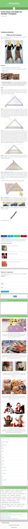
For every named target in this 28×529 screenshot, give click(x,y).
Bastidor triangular (5, 67)
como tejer (10, 493)
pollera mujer (5, 240)
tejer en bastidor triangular (13, 240)
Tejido (17, 240)
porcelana (13, 498)
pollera (3, 240)
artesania (13, 490)
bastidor (2, 491)
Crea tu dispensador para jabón (14, 354)
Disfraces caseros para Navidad (14, 428)
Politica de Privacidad (5, 522)
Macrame (2, 464)
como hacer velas (4, 493)
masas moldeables (4, 497)
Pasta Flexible (3, 467)
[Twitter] (10, 236)
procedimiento (3, 500)
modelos (24, 497)
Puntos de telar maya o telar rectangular (11, 518)
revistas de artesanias (16, 502)
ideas (8, 495)
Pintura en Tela (3, 470)
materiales (10, 497)
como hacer (11, 491)
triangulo (12, 241)
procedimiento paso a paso (11, 500)
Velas (2, 483)
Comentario (3, 276)
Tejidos (19, 240)
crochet (6, 70)
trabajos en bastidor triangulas (6, 241)
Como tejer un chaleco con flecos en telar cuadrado (13, 514)
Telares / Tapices (3, 479)
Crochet (2, 451)
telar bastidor (21, 240)
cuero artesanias (22, 493)
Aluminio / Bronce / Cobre (5, 438)
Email (2, 287)
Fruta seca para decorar (14, 395)
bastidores (7, 491)
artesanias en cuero (23, 490)
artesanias (17, 490)
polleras (8, 240)
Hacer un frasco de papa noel (14, 372)
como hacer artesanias (18, 491)
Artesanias (14, 3)
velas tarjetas (3, 507)
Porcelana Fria (3, 473)
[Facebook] (4, 236)
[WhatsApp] (17, 236)
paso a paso (3, 498)
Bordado (2, 448)
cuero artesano (3, 495)
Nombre (2, 283)
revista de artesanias (4, 502)
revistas (10, 502)
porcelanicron (24, 498)
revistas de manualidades (5, 504)
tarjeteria (12, 504)
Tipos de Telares (8, 513)
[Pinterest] (24, 236)
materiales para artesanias (17, 497)
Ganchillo (2, 457)
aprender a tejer (7, 490)
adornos (2, 490)
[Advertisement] (14, 24)
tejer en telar (19, 504)
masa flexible (18, 495)
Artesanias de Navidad (4, 441)
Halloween (2, 460)
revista (18, 500)
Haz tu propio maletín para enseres (14, 332)
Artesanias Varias (4, 445)
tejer (15, 504)
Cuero (2, 454)
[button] (14, 8)
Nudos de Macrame (7, 516)
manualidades (12, 495)
